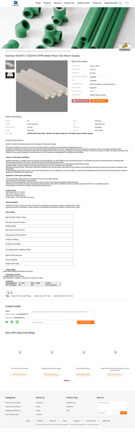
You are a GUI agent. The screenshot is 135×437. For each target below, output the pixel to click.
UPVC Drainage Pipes (12, 414)
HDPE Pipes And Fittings (12, 406)
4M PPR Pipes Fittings (83, 368)
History (38, 406)
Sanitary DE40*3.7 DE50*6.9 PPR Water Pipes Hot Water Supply (51, 51)
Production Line (71, 402)
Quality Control (83, 3)
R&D (67, 410)
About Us (57, 3)
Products (47, 3)
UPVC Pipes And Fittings (12, 402)
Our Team (39, 414)
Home (38, 3)
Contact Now (99, 101)
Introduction (39, 402)
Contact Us (97, 3)
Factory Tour (69, 3)
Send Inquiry (85, 322)
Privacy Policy (91, 421)
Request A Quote (111, 3)
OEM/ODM (69, 406)
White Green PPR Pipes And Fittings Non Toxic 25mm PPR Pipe (115, 369)
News (65, 421)
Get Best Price (81, 101)
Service (38, 410)
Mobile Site (106, 421)
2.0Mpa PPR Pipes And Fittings (21, 296)
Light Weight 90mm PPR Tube (63, 296)
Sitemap (76, 421)
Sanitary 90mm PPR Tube (42, 296)
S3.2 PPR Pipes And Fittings (19, 368)
